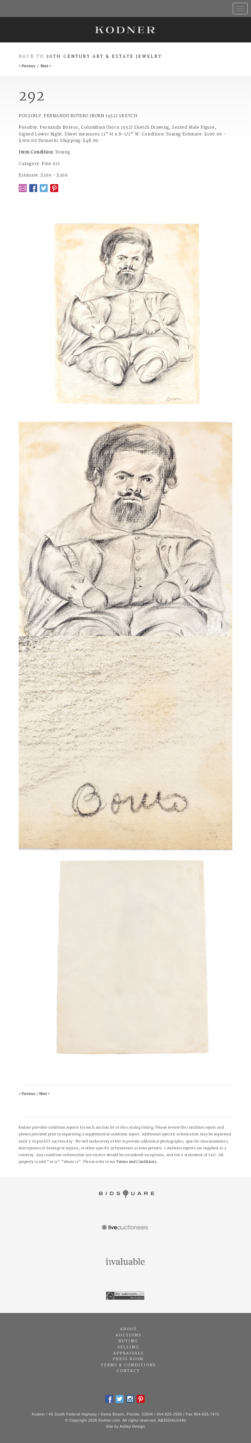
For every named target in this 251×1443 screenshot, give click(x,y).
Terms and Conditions (136, 1162)
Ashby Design (132, 1426)
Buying (128, 1341)
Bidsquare (125, 1194)
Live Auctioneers (125, 1228)
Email (23, 188)
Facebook (33, 188)
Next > (46, 66)
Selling (128, 1347)
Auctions (128, 1335)
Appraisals (128, 1353)
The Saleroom (125, 1296)
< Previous (27, 66)
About (128, 1329)
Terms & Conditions (128, 1365)
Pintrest (54, 188)
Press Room (128, 1359)
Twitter (44, 188)
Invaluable (125, 1262)
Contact (128, 1371)
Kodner (125, 29)
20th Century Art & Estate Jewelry (104, 56)
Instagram (130, 1399)
